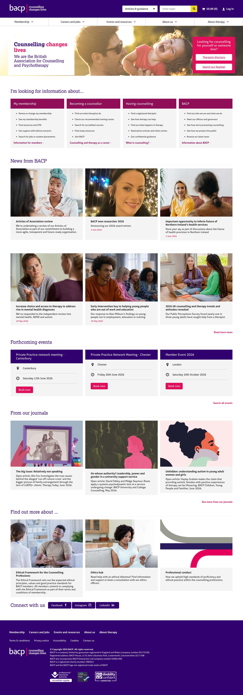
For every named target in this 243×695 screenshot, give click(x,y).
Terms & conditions (19, 640)
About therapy (216, 21)
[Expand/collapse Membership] (32, 21)
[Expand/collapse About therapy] (227, 21)
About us (167, 21)
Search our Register (214, 66)
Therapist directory (214, 57)
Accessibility (59, 640)
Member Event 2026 (180, 354)
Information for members (28, 142)
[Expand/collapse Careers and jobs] (83, 21)
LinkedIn (107, 605)
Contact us (88, 640)
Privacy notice (41, 640)
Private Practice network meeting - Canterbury (40, 356)
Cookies (74, 640)
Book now (24, 389)
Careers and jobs (70, 21)
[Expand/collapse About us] (176, 21)
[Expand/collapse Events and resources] (134, 21)
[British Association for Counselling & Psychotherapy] (28, 8)
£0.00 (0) (211, 8)
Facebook (59, 605)
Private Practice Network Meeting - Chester (121, 354)
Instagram (83, 605)
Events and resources (119, 21)
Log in (230, 8)
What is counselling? (137, 142)
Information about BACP (195, 142)
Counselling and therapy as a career (90, 142)
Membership (21, 21)
